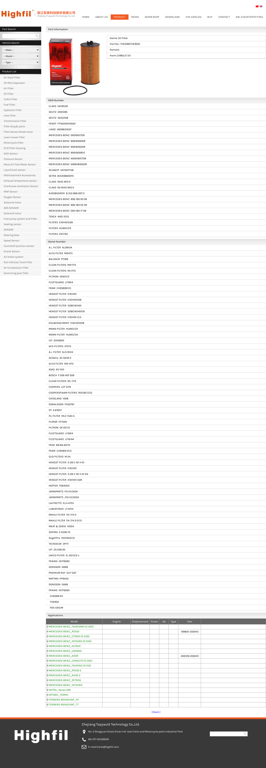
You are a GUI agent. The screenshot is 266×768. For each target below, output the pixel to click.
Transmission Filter (15, 121)
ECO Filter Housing (14, 148)
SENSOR (8, 229)
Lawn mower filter (14, 137)
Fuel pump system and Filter (20, 218)
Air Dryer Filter (12, 77)
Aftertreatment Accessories (20, 175)
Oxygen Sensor (12, 197)
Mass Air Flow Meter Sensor (20, 164)
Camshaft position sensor (19, 246)
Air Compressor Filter (16, 267)
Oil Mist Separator (14, 83)
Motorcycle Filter (13, 142)
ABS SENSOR (11, 208)
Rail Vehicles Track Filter (18, 262)
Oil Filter (8, 93)
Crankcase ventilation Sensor (21, 186)
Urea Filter (10, 115)
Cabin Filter (10, 99)
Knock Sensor (12, 251)
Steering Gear (11, 235)
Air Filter (8, 88)
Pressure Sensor (13, 159)
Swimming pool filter (16, 273)
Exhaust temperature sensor (20, 180)
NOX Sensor (11, 153)
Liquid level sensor (14, 169)
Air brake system (13, 256)
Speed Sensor (11, 240)
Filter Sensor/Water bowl (18, 131)
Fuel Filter (9, 104)
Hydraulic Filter (13, 110)
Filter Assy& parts (14, 126)
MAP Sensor (11, 191)
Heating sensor (12, 224)
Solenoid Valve (12, 202)
